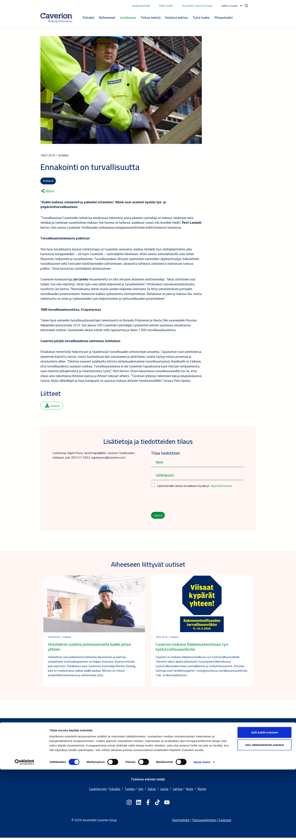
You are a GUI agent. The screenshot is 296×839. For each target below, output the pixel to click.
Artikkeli (48, 181)
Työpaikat (140, 762)
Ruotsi (201, 790)
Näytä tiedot (202, 831)
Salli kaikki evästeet (264, 801)
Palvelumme (141, 753)
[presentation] (179, 500)
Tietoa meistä (150, 17)
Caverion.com (97, 790)
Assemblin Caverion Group (197, 5)
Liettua (177, 790)
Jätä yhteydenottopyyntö (222, 753)
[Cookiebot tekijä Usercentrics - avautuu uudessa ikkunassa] (24, 831)
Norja (189, 790)
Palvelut (88, 17)
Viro (140, 790)
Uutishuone (128, 17)
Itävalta (114, 790)
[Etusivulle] (56, 18)
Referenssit (107, 17)
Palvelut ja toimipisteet (221, 748)
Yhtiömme (140, 748)
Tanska (130, 790)
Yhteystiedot (223, 17)
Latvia (164, 790)
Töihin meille (166, 5)
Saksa (152, 790)
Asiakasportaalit (141, 5)
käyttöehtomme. (222, 486)
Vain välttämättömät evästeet (264, 814)
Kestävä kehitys (176, 17)
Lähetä (158, 516)
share (47, 191)
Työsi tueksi (201, 17)
